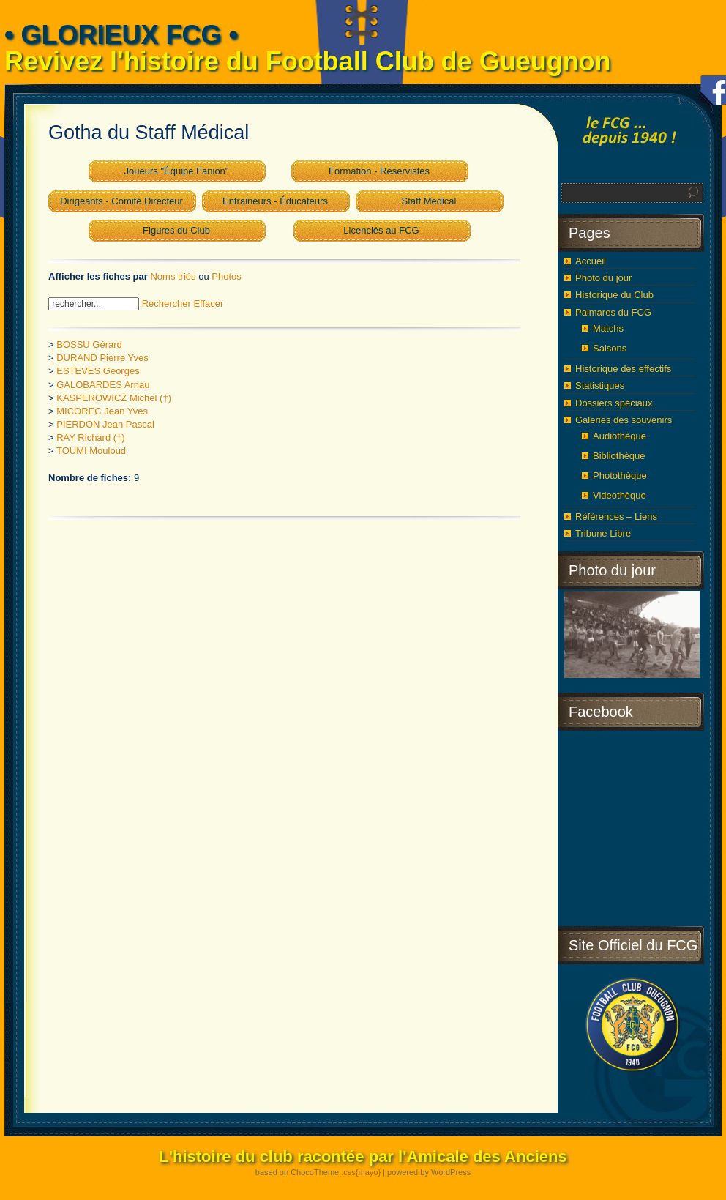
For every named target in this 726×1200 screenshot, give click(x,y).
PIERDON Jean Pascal (105, 424)
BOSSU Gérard (89, 344)
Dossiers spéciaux (614, 403)
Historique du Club (614, 294)
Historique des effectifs (623, 368)
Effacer (208, 303)
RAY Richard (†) (90, 437)
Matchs (608, 328)
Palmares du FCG (613, 312)
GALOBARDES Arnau (102, 384)
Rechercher (166, 303)
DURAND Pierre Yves (102, 357)
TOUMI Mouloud (91, 450)
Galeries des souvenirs (623, 419)
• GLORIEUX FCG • (121, 35)
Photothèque (620, 475)
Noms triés (172, 276)
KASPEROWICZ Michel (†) (113, 397)
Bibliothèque (619, 455)
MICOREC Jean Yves (102, 411)
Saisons (609, 348)
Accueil (590, 261)
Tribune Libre (603, 533)
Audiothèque (619, 436)
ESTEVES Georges (97, 370)
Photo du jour (603, 277)
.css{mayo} (361, 1172)
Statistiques (599, 385)
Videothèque (619, 495)
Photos (226, 276)
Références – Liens (616, 516)
